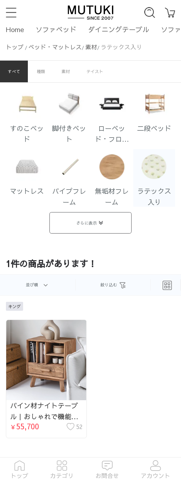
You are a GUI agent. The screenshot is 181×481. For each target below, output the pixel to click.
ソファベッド (56, 29)
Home (15, 29)
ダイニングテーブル (118, 29)
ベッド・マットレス (55, 47)
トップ (15, 47)
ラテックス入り (121, 47)
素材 (91, 47)
